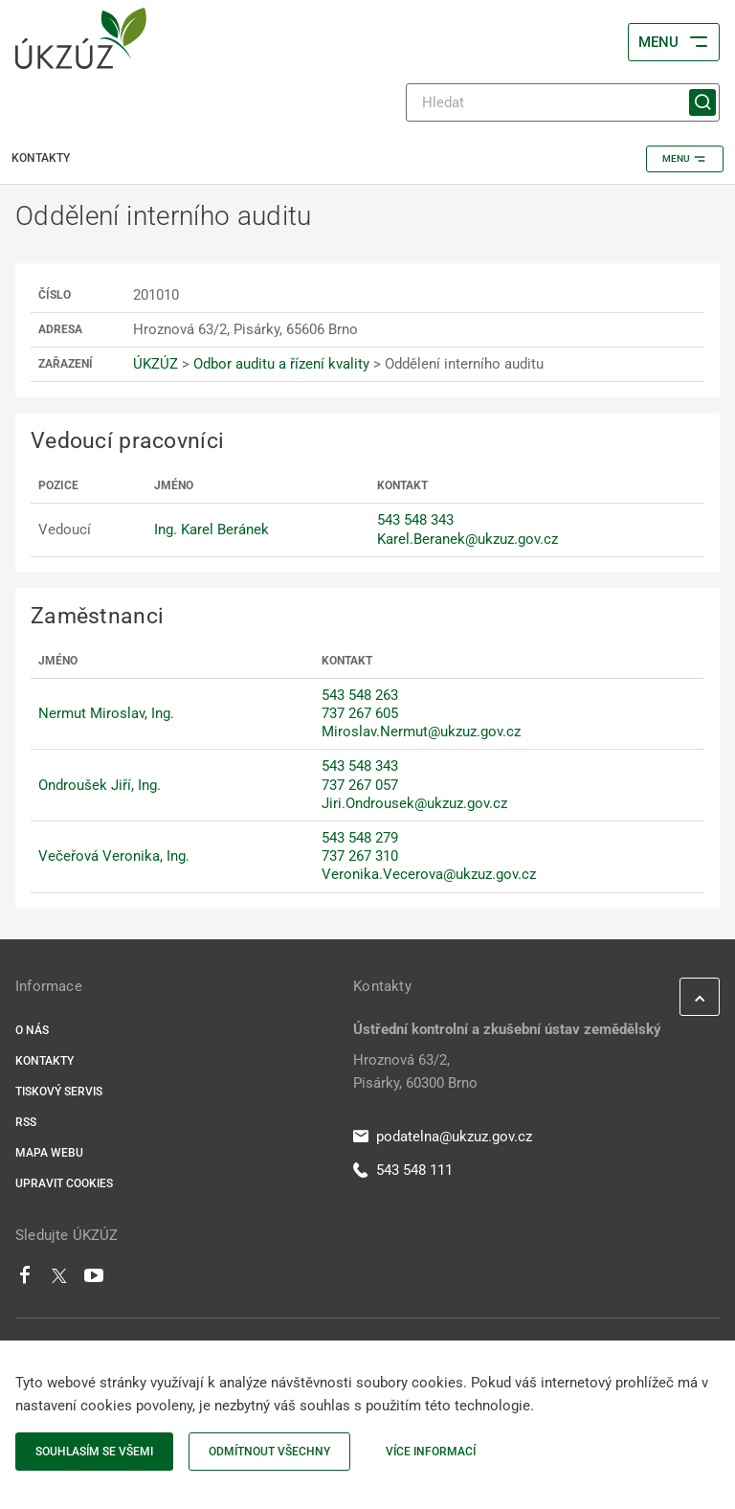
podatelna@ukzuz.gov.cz (442, 1136)
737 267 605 (360, 713)
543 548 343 (415, 520)
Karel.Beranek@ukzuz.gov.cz (467, 539)
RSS (25, 1122)
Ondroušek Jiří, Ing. (99, 785)
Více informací (431, 1451)
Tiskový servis (58, 1091)
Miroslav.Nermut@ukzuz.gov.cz (421, 731)
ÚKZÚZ (155, 363)
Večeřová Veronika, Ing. (113, 856)
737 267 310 (360, 856)
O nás (32, 1030)
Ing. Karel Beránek (211, 529)
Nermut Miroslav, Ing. (106, 713)
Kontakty (44, 1061)
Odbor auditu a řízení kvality (281, 363)
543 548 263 (360, 695)
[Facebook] (24, 1280)
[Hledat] (563, 102)
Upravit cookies (64, 1183)
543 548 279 (360, 837)
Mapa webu (49, 1153)
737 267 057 (360, 785)
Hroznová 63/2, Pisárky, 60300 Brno (415, 1071)
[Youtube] (94, 1280)
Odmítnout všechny (269, 1451)
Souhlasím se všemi (94, 1451)
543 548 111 (403, 1170)
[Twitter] (59, 1280)
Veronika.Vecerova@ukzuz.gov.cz (429, 874)
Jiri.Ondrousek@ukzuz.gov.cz (414, 803)
